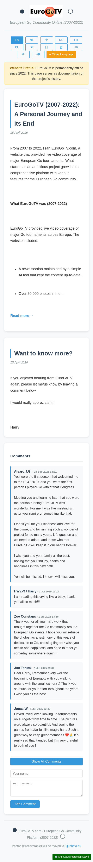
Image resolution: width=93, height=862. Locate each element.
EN (17, 40)
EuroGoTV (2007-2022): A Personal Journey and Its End (48, 114)
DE (32, 47)
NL (31, 40)
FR (76, 40)
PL (17, 47)
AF (38, 54)
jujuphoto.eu (73, 848)
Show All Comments (46, 761)
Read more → (22, 316)
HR (76, 47)
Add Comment (25, 806)
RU (61, 40)
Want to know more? (43, 353)
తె (23, 54)
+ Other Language (61, 54)
